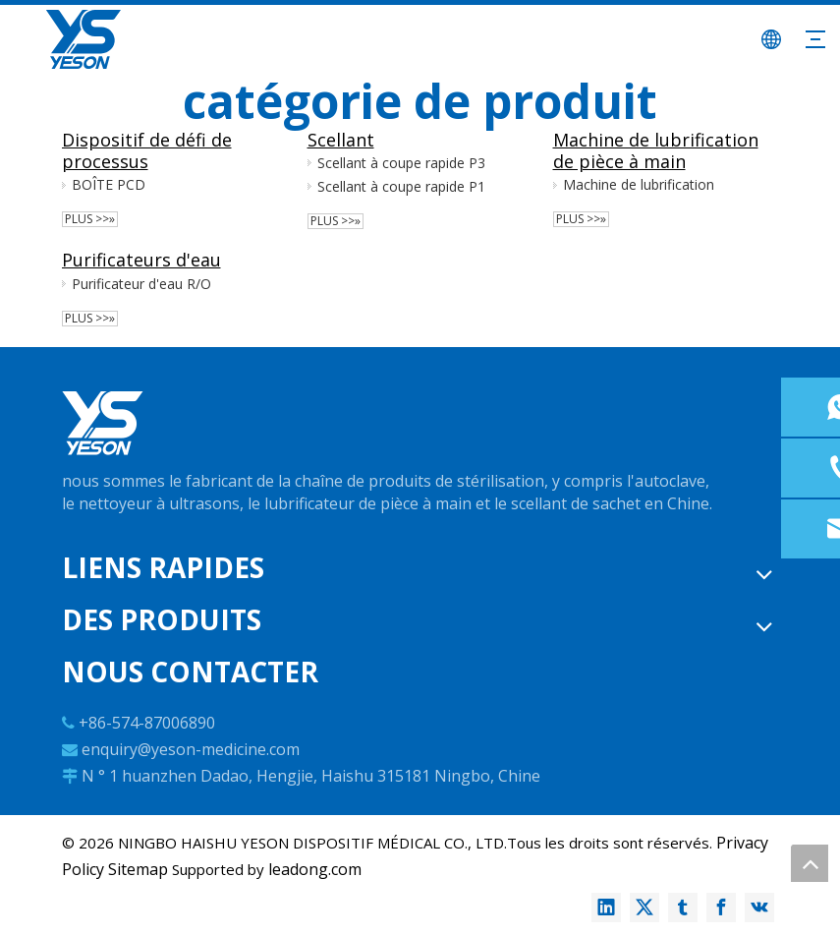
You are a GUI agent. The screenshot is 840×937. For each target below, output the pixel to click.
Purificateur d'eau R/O (141, 283)
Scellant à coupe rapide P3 (401, 162)
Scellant (341, 139)
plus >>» (90, 219)
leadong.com (315, 869)
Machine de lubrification (638, 184)
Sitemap (138, 869)
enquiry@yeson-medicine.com (191, 749)
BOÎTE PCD (108, 184)
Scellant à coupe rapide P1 (401, 186)
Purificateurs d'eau (141, 259)
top (809, 863)
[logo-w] (102, 423)
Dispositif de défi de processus (147, 150)
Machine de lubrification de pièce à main (655, 150)
